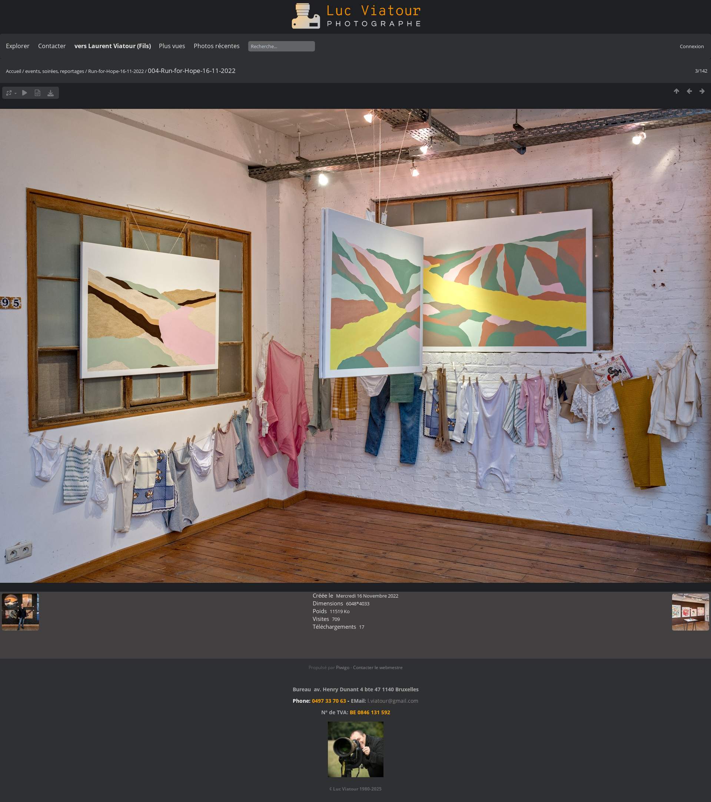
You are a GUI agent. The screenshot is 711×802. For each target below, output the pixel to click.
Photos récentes (217, 46)
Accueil (13, 71)
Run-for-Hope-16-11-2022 (116, 71)
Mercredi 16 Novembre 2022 (367, 595)
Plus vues (172, 46)
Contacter (52, 46)
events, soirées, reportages (55, 71)
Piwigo (342, 667)
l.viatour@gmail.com (393, 700)
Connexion (692, 46)
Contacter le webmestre (378, 667)
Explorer (18, 46)
